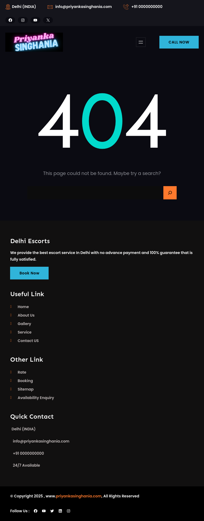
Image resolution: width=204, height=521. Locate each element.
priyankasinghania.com (78, 496)
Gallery (24, 323)
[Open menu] (141, 42)
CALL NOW (179, 42)
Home (23, 306)
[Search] (170, 192)
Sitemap (25, 389)
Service (24, 332)
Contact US (28, 340)
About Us (26, 315)
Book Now (29, 273)
